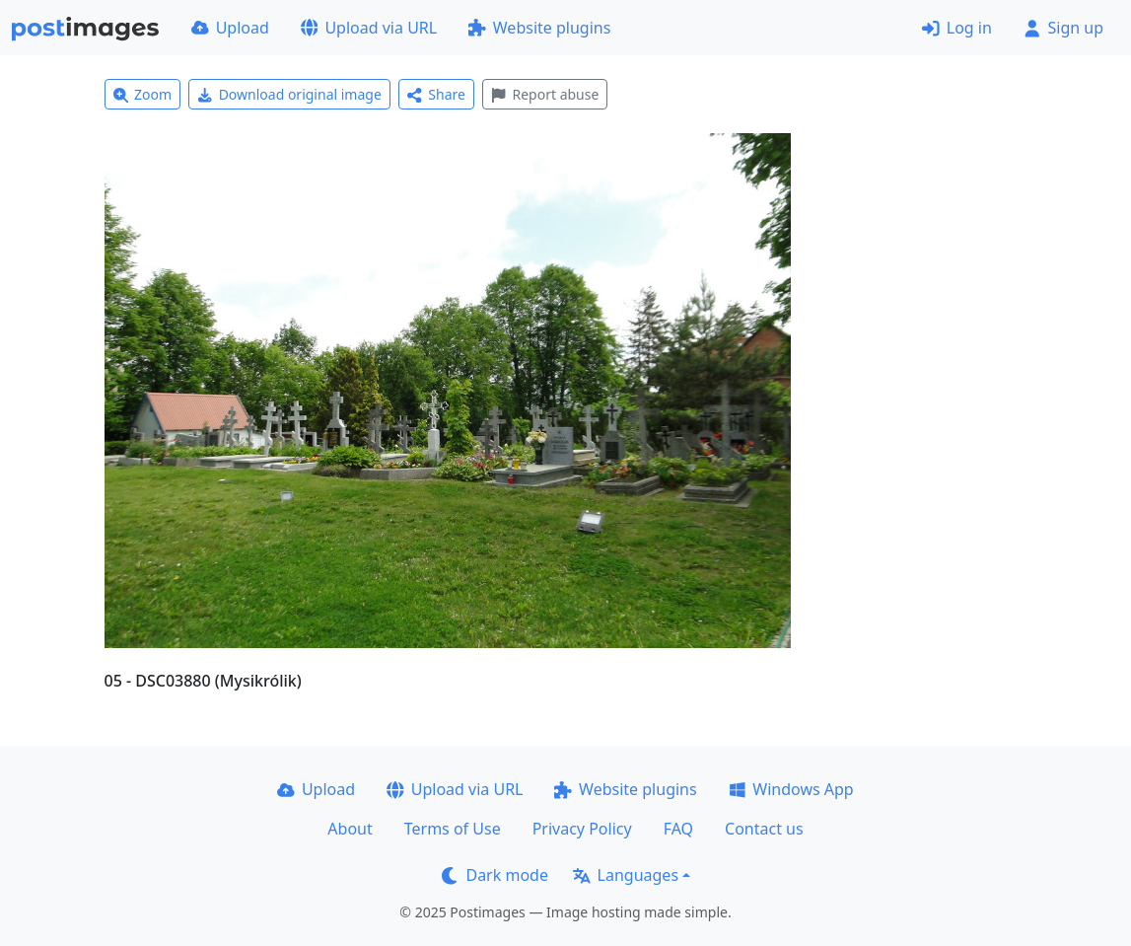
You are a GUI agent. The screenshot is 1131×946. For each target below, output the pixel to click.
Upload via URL (369, 27)
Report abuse (545, 94)
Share (436, 94)
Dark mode (495, 875)
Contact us (764, 828)
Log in (957, 27)
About (349, 828)
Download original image (289, 94)
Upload (230, 27)
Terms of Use (452, 828)
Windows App (791, 789)
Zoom (143, 94)
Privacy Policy (582, 828)
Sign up (1063, 27)
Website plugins (539, 27)
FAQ (678, 828)
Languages (625, 875)
